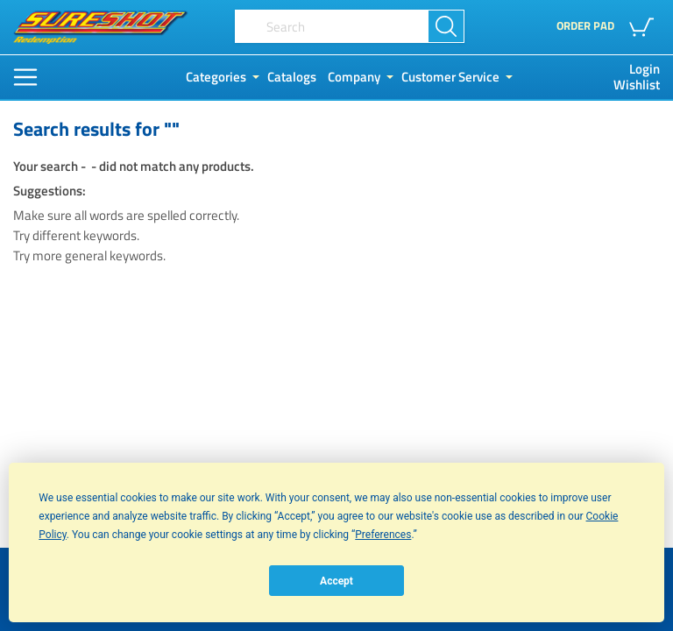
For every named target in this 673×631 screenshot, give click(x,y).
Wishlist (636, 85)
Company (354, 77)
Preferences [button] (383, 534)
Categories (216, 77)
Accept (336, 581)
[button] (644, 27)
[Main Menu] (25, 77)
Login (644, 69)
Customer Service (450, 77)
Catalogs (291, 77)
